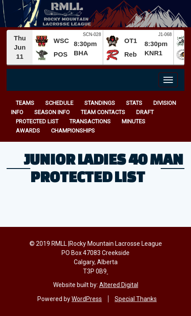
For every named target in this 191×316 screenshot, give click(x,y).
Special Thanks (136, 298)
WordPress (87, 298)
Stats (134, 103)
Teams (25, 103)
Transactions (90, 121)
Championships (73, 130)
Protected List (37, 121)
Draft (145, 112)
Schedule (59, 103)
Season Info (52, 112)
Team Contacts (103, 112)
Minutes (133, 121)
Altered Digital (118, 284)
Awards (28, 130)
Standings (99, 103)
